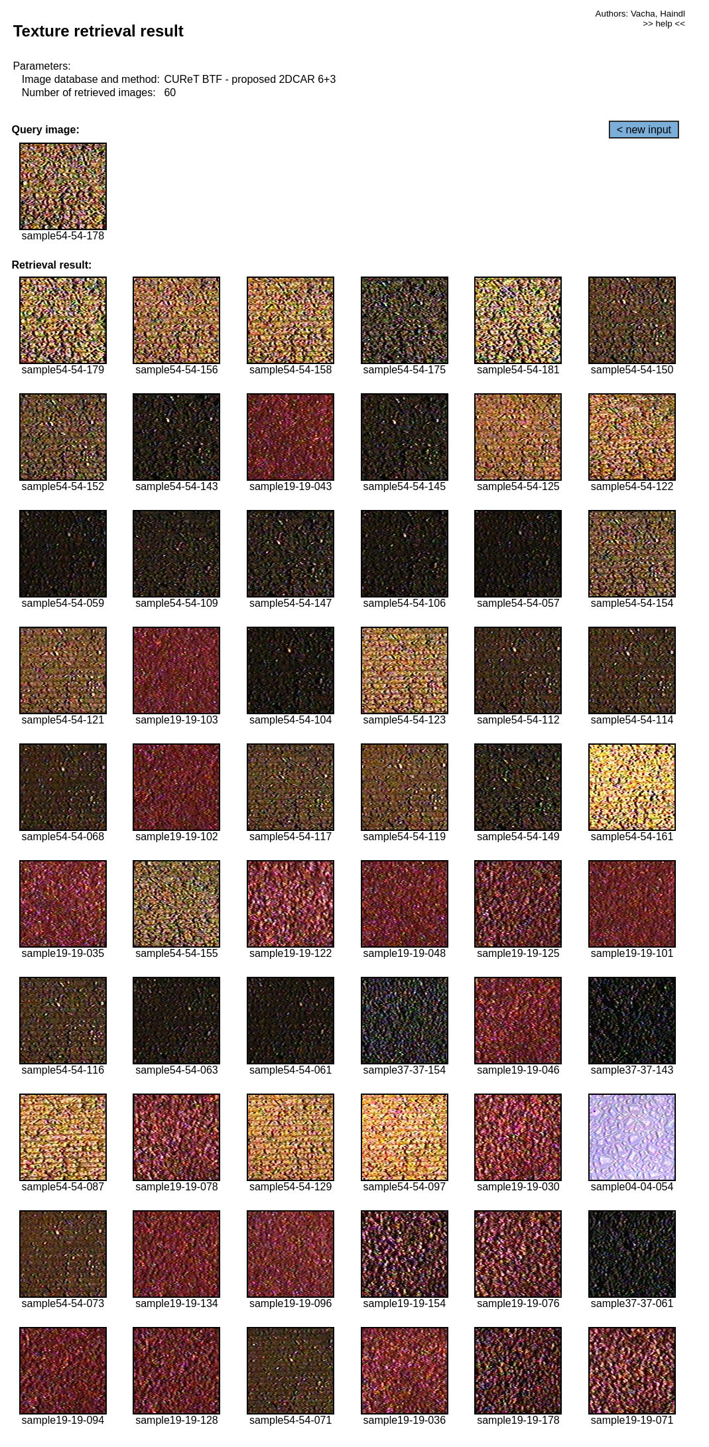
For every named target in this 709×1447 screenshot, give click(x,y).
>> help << (664, 24)
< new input (644, 129)
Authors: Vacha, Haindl (640, 14)
